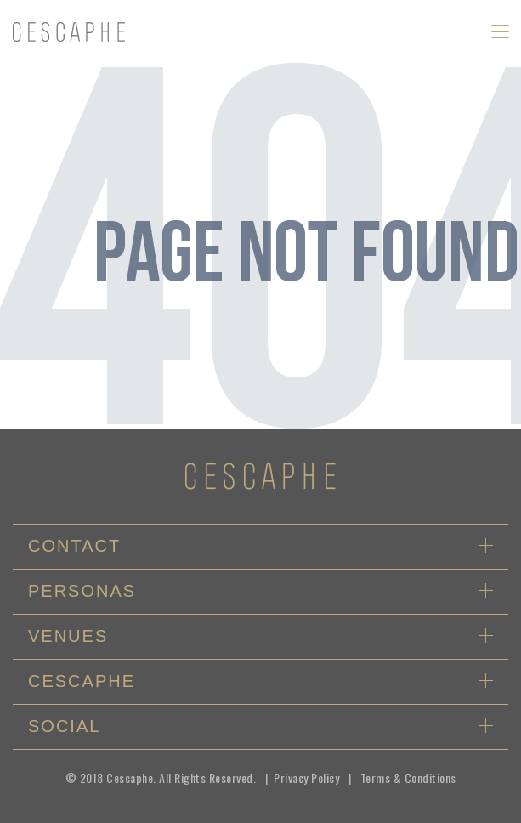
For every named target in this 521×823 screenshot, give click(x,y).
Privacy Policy (306, 777)
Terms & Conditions (408, 777)
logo (69, 32)
